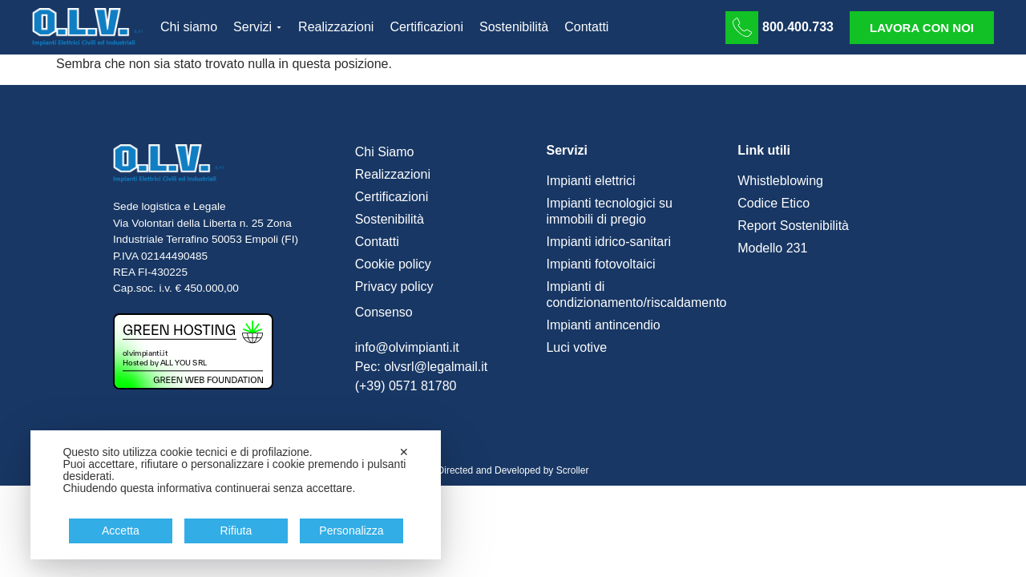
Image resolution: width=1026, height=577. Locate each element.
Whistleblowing (780, 181)
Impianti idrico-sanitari (608, 241)
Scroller (572, 470)
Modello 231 (772, 248)
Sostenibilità (389, 219)
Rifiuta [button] (236, 530)
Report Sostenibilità (793, 225)
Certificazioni (392, 197)
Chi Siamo (384, 152)
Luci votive (576, 347)
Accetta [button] (120, 530)
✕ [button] (404, 452)
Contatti (377, 241)
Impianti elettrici (590, 181)
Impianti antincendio (603, 325)
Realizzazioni (392, 174)
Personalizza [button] (351, 530)
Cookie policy (393, 264)
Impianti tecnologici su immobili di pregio (609, 211)
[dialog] (235, 494)
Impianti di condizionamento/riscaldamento (633, 294)
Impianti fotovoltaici (600, 264)
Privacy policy (394, 286)
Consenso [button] (384, 312)
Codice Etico (773, 203)
